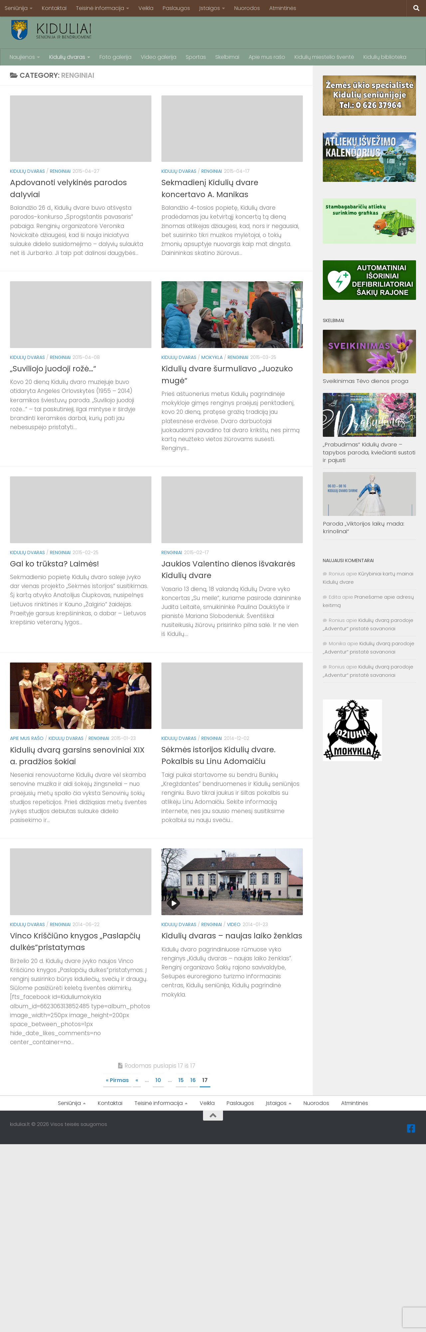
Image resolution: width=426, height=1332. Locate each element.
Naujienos (22, 57)
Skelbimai (227, 57)
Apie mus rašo (267, 57)
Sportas (196, 57)
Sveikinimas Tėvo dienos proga (365, 381)
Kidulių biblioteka (384, 57)
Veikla (145, 8)
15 (181, 1080)
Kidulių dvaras (67, 57)
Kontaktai (54, 8)
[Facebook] (411, 1128)
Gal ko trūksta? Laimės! (55, 563)
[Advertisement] (295, 32)
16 (193, 1080)
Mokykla (212, 357)
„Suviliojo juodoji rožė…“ (54, 368)
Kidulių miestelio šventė (324, 57)
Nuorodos (247, 8)
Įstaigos (209, 8)
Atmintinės (282, 8)
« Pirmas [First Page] (117, 1080)
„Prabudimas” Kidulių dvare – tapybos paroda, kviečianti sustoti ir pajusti (369, 452)
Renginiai (60, 171)
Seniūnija (16, 8)
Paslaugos (176, 8)
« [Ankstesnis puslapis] (136, 1080)
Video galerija (158, 57)
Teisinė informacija (100, 8)
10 (158, 1080)
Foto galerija (115, 57)
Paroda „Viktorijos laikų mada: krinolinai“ (363, 528)
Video (234, 924)
